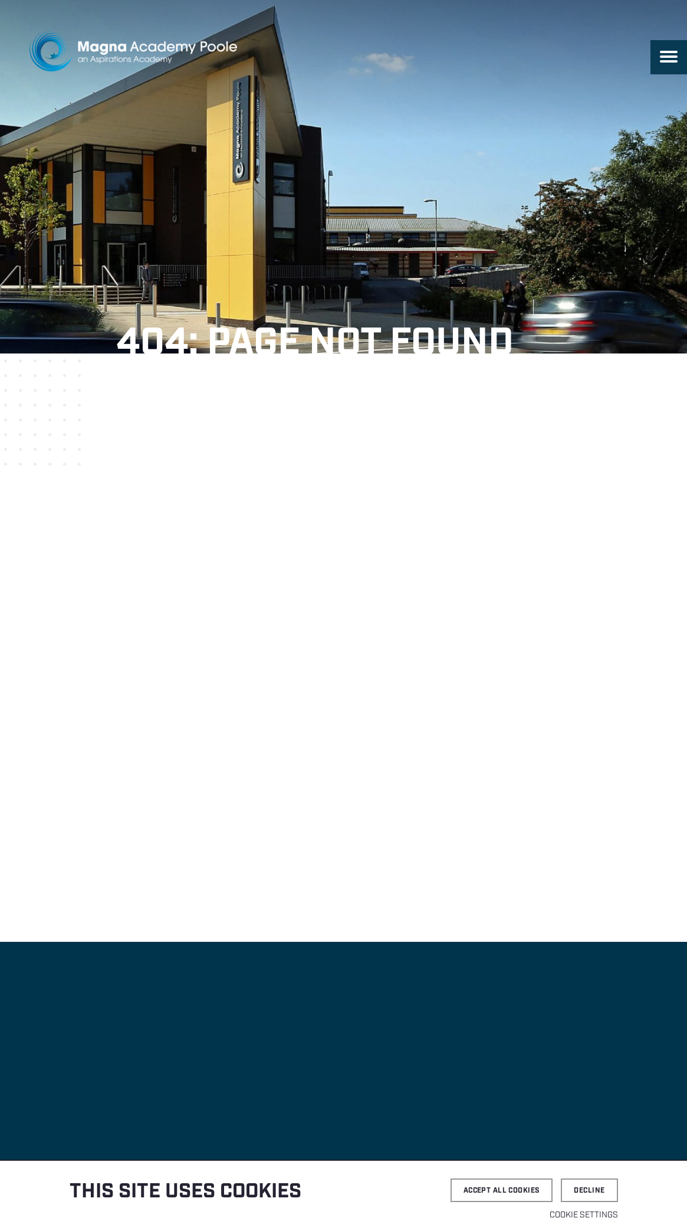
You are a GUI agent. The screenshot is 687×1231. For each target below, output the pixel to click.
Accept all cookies (502, 1190)
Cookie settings (584, 1215)
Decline (589, 1190)
